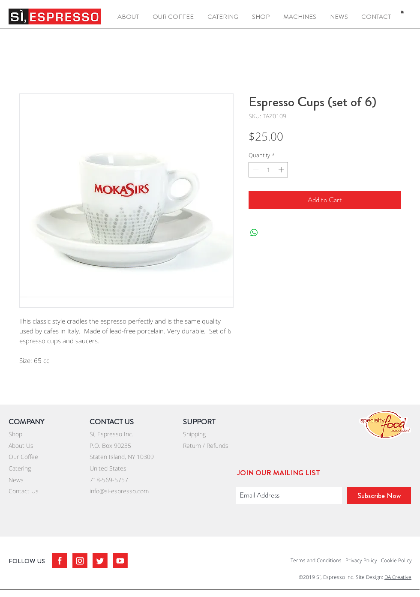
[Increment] (282, 169)
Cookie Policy (396, 560)
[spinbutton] (268, 169)
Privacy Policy (361, 560)
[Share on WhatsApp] (254, 233)
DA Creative (397, 577)
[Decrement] (255, 169)
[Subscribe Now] (379, 495)
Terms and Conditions (316, 560)
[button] (402, 11)
